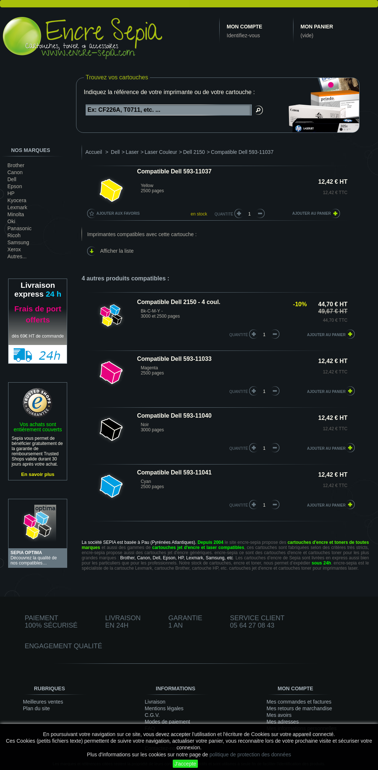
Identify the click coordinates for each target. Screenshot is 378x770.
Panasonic (19, 228)
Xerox (14, 249)
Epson (14, 186)
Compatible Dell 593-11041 (174, 472)
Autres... (17, 256)
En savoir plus (37, 474)
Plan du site (36, 708)
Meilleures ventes (43, 702)
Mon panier (316, 27)
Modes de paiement (167, 722)
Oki (11, 221)
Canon (15, 172)
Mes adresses (283, 721)
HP (10, 193)
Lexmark (17, 207)
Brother (15, 165)
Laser (132, 152)
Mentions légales (164, 708)
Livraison (155, 702)
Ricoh (14, 235)
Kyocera (16, 200)
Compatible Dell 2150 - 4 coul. (178, 302)
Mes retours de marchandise (299, 708)
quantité (238, 335)
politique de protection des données (250, 754)
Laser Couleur (161, 152)
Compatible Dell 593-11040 (174, 415)
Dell (11, 179)
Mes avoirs (279, 715)
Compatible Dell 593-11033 (174, 359)
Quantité (223, 214)
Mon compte (244, 27)
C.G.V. (152, 715)
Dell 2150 (194, 152)
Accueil (93, 152)
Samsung (18, 242)
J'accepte (185, 764)
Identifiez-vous (243, 35)
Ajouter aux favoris (118, 213)
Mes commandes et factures (299, 701)
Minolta (15, 214)
